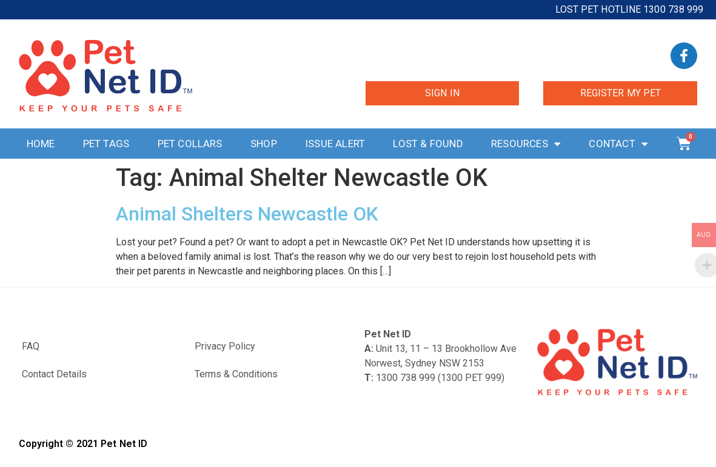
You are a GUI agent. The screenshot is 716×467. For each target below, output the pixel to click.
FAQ (30, 346)
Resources (526, 144)
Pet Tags (106, 143)
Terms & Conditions (236, 374)
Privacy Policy (225, 346)
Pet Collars (190, 143)
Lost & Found (428, 143)
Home (41, 143)
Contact (618, 144)
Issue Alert (335, 143)
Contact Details (54, 374)
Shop (263, 143)
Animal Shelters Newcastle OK (247, 213)
